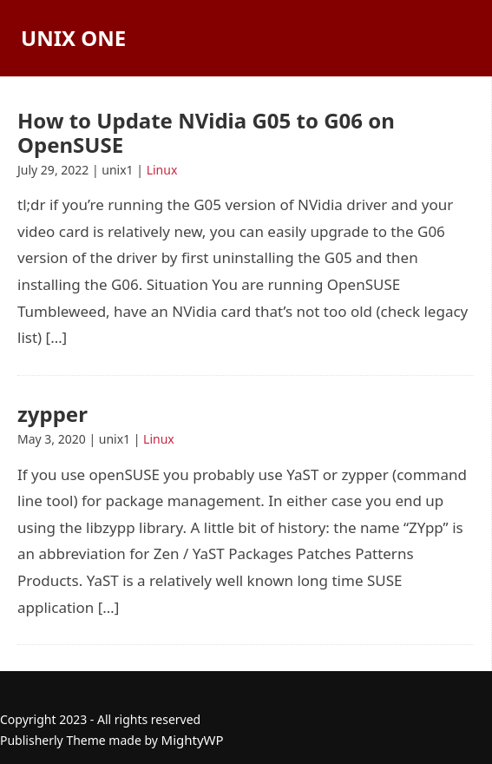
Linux (162, 169)
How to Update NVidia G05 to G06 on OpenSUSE (206, 132)
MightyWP (192, 739)
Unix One (73, 37)
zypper (52, 413)
